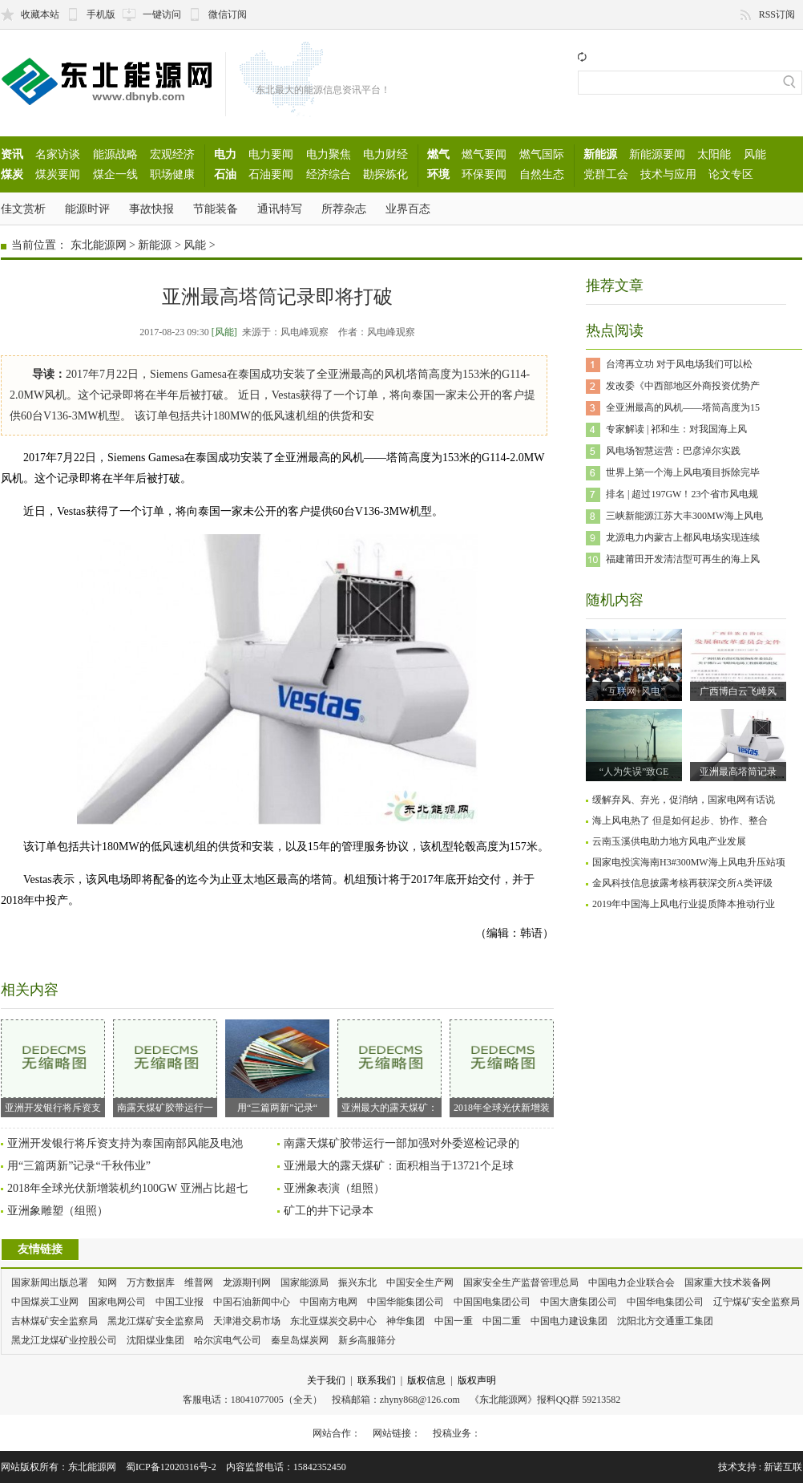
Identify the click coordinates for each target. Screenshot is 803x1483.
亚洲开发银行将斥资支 (53, 1066)
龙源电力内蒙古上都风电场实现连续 (683, 537)
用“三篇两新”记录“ (277, 1066)
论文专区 (730, 174)
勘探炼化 (385, 174)
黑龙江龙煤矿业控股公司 (64, 1340)
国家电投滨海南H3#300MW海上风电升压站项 (688, 862)
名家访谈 (57, 154)
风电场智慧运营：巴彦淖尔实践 (673, 450)
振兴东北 (357, 1282)
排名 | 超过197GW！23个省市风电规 (682, 494)
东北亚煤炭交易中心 (333, 1321)
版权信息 (426, 1380)
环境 (438, 174)
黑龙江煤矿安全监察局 (155, 1321)
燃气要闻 (484, 154)
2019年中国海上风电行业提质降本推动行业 (683, 904)
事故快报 (151, 208)
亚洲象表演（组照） (334, 1188)
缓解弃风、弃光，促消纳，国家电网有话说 (683, 799)
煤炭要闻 (57, 174)
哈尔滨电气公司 (227, 1340)
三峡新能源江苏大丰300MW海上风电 (684, 515)
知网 (107, 1282)
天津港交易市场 (246, 1321)
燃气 (438, 154)
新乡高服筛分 (367, 1340)
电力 (225, 154)
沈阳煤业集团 (155, 1340)
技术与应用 (668, 174)
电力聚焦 (328, 154)
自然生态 (541, 174)
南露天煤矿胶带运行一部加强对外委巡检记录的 (401, 1143)
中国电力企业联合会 (631, 1282)
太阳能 (714, 154)
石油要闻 (270, 174)
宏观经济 (172, 154)
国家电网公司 (117, 1301)
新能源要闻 (657, 154)
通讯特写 (279, 208)
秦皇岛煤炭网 (300, 1340)
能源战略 (115, 154)
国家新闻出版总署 (49, 1282)
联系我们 (376, 1380)
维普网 (198, 1282)
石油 (225, 174)
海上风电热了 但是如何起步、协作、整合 (680, 820)
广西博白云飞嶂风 (738, 691)
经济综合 (328, 174)
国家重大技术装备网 (727, 1282)
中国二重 (501, 1321)
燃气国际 (541, 154)
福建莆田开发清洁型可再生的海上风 (683, 559)
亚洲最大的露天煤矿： (389, 1066)
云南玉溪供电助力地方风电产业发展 (669, 841)
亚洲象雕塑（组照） (57, 1211)
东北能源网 (99, 245)
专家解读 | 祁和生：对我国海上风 (676, 429)
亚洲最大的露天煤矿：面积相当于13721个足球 (399, 1166)
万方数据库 (151, 1282)
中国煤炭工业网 (45, 1301)
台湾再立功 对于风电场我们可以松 (679, 364)
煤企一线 (115, 174)
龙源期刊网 (247, 1282)
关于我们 (326, 1380)
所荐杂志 (343, 208)
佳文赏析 (23, 208)
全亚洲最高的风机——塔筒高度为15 (683, 407)
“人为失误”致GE (634, 771)
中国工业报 (179, 1301)
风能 (755, 154)
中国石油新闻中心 (251, 1301)
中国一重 (453, 1321)
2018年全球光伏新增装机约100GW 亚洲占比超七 (127, 1188)
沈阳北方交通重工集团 (665, 1321)
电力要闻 (270, 154)
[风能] (224, 332)
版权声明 (477, 1380)
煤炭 (12, 174)
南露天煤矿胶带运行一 (165, 1066)
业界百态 (407, 208)
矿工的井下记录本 (328, 1211)
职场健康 (172, 174)
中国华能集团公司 (405, 1301)
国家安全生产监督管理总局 (521, 1282)
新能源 (600, 154)
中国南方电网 (328, 1301)
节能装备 (215, 208)
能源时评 (87, 208)
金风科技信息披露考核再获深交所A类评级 (682, 883)
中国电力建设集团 (569, 1321)
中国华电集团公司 (665, 1301)
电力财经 (385, 154)
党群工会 (605, 174)
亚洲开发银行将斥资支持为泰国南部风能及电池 (125, 1143)
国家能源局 (304, 1282)
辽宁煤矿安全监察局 (756, 1301)
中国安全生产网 (420, 1282)
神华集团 (405, 1321)
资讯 (12, 154)
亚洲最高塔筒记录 (738, 771)
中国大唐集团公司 (578, 1301)
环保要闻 (484, 174)
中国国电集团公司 (492, 1301)
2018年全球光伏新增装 (502, 1066)
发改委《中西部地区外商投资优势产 (683, 385)
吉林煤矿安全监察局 (54, 1321)
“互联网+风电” (633, 691)
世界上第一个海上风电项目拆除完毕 (683, 472)
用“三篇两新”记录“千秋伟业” (79, 1166)
